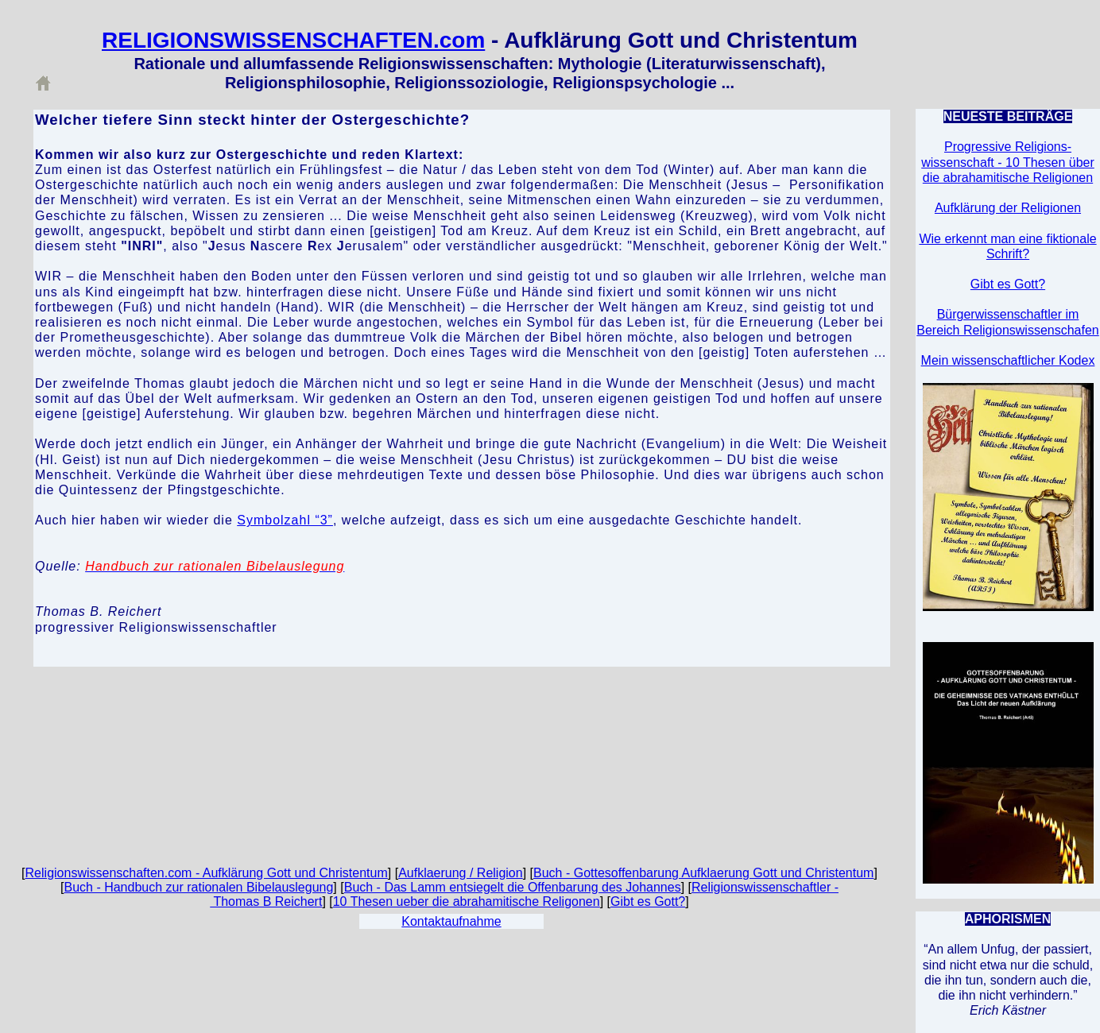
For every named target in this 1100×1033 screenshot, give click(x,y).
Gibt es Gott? (647, 901)
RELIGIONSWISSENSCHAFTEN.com (293, 40)
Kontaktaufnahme (451, 921)
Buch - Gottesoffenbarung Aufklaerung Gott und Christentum (703, 873)
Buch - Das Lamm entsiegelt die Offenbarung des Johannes (512, 887)
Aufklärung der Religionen (1008, 208)
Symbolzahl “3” (285, 520)
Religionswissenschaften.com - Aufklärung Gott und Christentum (206, 873)
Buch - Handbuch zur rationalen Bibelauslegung (198, 887)
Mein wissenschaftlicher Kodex (1008, 360)
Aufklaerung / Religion (460, 873)
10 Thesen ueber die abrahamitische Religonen (466, 901)
